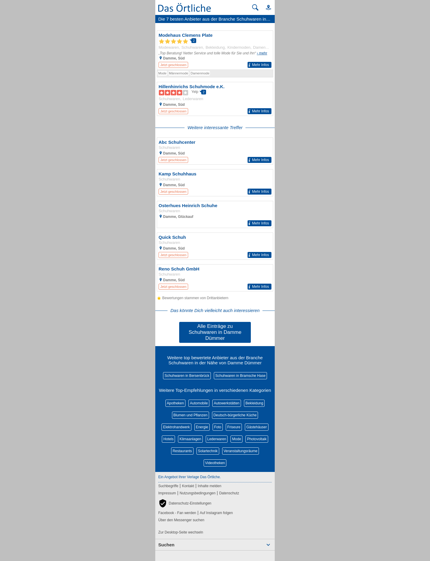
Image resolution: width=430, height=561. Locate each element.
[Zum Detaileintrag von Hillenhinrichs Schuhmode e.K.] (215, 99)
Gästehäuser (256, 427)
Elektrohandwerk (176, 427)
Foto (217, 427)
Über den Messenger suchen (181, 520)
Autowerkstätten (226, 403)
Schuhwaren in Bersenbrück (187, 376)
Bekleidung (254, 403)
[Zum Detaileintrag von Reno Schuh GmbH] (215, 278)
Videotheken (215, 463)
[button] (266, 7)
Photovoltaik (256, 439)
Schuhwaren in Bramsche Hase (240, 376)
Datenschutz (229, 493)
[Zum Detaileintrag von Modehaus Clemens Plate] (215, 50)
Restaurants (182, 451)
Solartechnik (208, 451)
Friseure (233, 427)
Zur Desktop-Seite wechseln (180, 532)
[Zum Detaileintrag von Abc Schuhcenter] (215, 151)
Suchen (166, 544)
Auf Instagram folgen (216, 513)
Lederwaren (216, 439)
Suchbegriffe (168, 486)
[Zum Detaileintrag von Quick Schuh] (215, 246)
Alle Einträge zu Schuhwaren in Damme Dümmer (215, 332)
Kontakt (188, 486)
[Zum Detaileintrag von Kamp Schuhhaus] (215, 182)
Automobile (199, 403)
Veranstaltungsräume (240, 451)
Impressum (167, 493)
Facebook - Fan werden (177, 513)
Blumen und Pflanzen (190, 415)
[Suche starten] (255, 7)
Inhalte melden (209, 486)
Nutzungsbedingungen (198, 493)
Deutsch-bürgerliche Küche (235, 415)
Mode (236, 439)
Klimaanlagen (190, 439)
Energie (202, 427)
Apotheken (175, 403)
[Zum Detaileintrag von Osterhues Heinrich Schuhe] (215, 214)
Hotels (168, 439)
